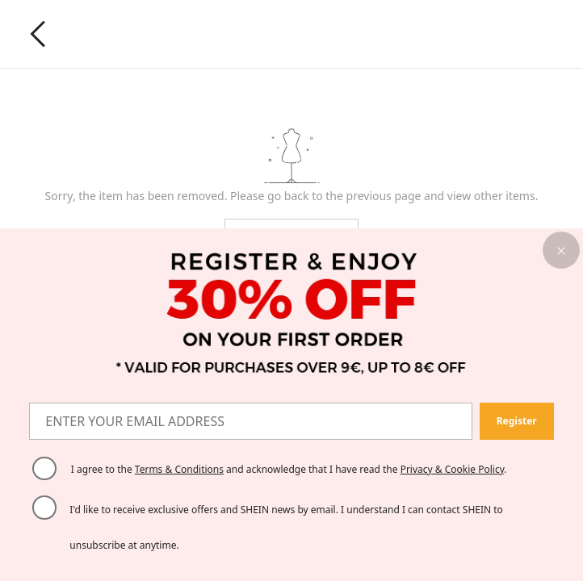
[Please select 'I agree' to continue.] (44, 469)
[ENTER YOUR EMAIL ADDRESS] (250, 421)
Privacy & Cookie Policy (453, 469)
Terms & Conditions (179, 469)
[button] (561, 250)
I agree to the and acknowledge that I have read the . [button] (289, 469)
